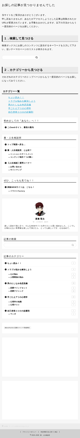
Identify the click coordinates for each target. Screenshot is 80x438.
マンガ (42, 314)
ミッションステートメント (21, 154)
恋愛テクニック (42, 291)
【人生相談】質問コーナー (19, 163)
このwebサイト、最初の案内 (20, 127)
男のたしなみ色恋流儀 (19, 105)
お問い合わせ (16, 167)
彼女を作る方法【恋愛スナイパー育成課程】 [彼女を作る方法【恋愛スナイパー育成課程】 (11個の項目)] (17, 327)
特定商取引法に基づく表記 (49, 432)
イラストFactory (17, 191)
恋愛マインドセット (42, 288)
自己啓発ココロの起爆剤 (20, 112)
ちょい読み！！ (16, 97)
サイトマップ (16, 170)
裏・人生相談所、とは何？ (19, 150)
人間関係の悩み (42, 277)
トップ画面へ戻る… (16, 144)
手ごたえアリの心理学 (19, 108)
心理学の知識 (42, 302)
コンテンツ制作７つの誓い (21, 157)
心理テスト (42, 305)
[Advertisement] (40, 400)
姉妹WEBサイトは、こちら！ (20, 187)
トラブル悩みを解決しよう (22, 101)
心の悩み (42, 274)
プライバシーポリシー (29, 432)
